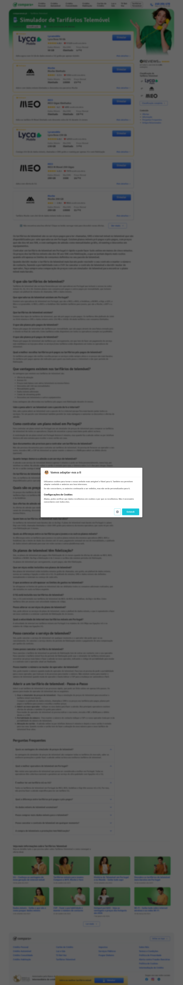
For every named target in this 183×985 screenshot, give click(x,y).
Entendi (131, 511)
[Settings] (117, 512)
